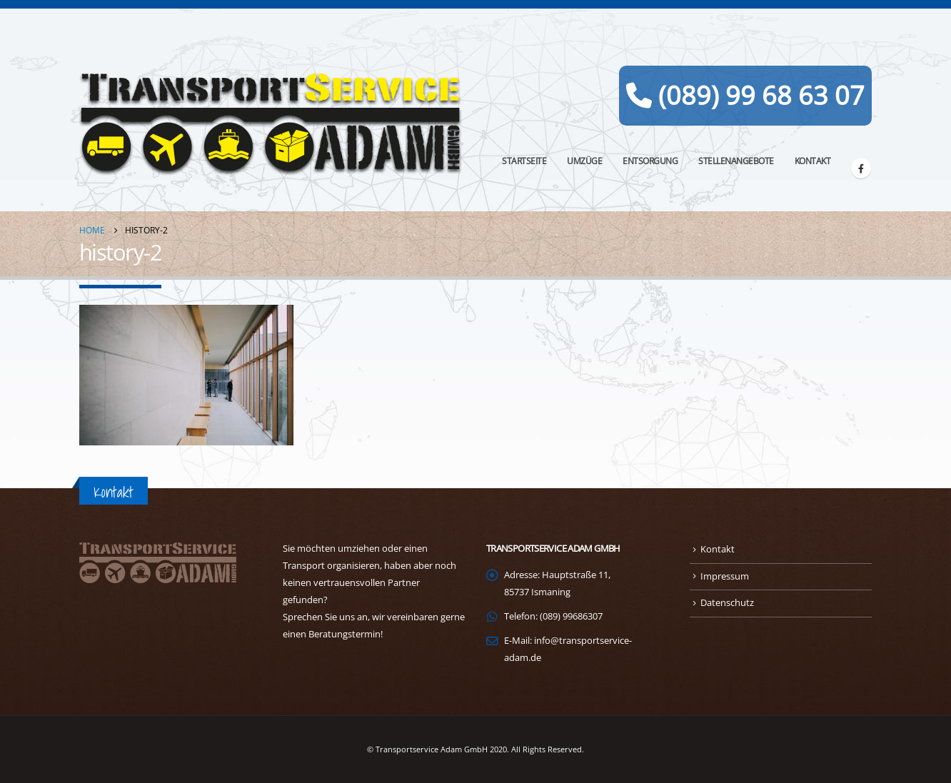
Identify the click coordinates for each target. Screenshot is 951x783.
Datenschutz (727, 603)
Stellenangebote (736, 161)
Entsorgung (650, 161)
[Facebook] (861, 168)
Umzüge (584, 161)
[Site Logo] (272, 124)
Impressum (724, 576)
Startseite (524, 161)
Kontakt (813, 161)
